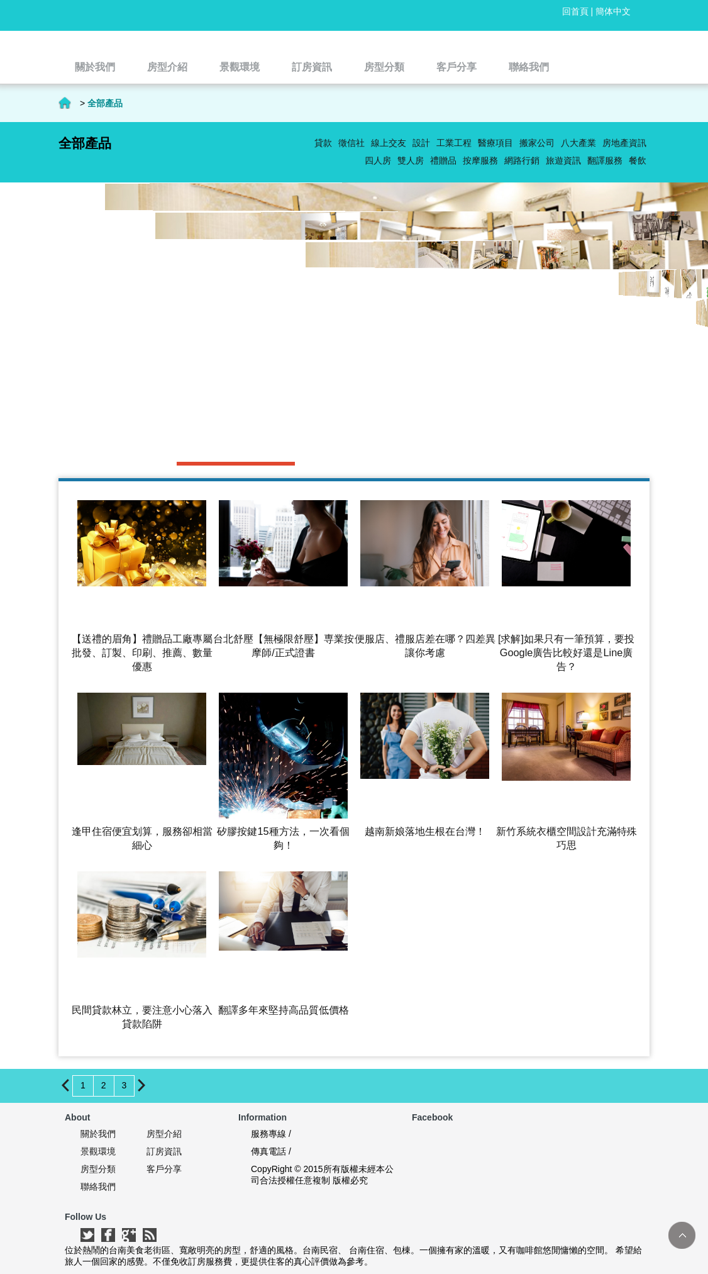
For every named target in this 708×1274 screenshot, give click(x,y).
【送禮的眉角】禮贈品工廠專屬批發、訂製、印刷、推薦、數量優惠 (142, 652)
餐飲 (637, 160)
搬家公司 (537, 143)
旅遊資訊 (563, 160)
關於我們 (98, 1134)
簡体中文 (613, 11)
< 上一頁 (66, 1085)
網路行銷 (521, 160)
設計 (421, 143)
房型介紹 (164, 1134)
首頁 (64, 103)
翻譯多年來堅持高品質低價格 (283, 1009)
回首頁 (575, 11)
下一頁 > (142, 1085)
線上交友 (388, 143)
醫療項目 (495, 143)
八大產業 (578, 143)
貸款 (323, 143)
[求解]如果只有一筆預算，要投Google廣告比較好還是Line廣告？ (566, 652)
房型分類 (98, 1169)
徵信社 (351, 143)
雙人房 (410, 160)
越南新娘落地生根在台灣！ (425, 831)
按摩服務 (480, 160)
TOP (681, 1235)
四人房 (378, 160)
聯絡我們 (98, 1187)
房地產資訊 (624, 143)
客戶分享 (164, 1169)
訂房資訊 (164, 1151)
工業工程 (454, 143)
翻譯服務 (604, 160)
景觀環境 (98, 1151)
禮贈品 (443, 160)
